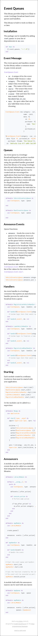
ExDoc (21, 621)
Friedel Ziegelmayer (19, 624)
